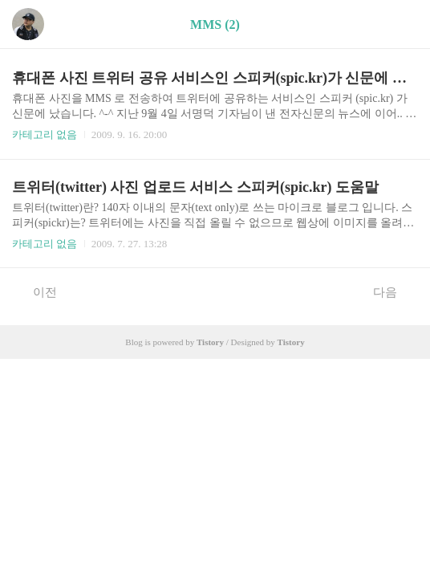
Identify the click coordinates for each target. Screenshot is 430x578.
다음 (393, 291)
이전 (36, 291)
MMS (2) (215, 24)
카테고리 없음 (44, 134)
